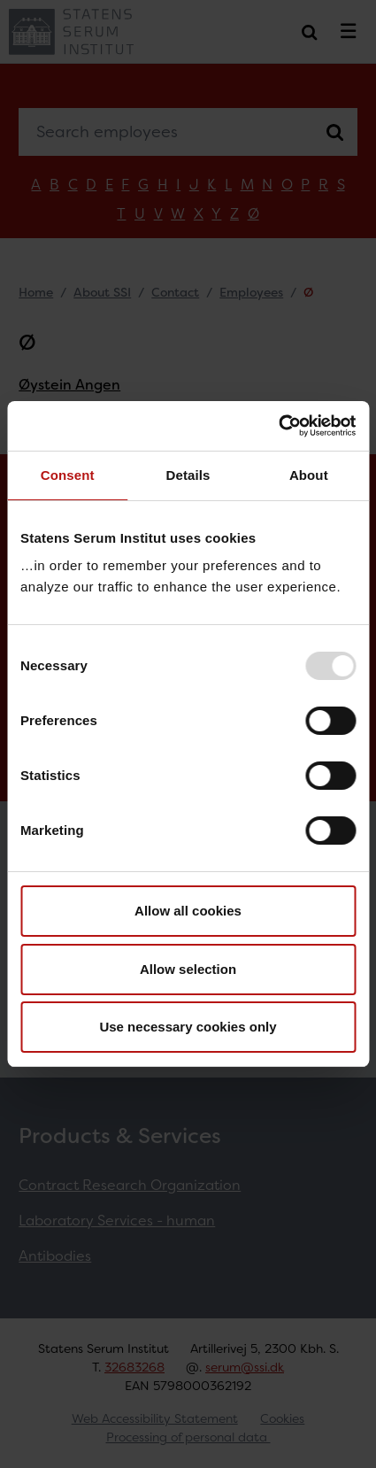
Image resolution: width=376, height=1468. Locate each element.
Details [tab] (188, 475)
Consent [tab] (68, 475)
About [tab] (308, 475)
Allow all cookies (188, 910)
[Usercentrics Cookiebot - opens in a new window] (278, 425)
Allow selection (188, 969)
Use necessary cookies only (187, 1026)
